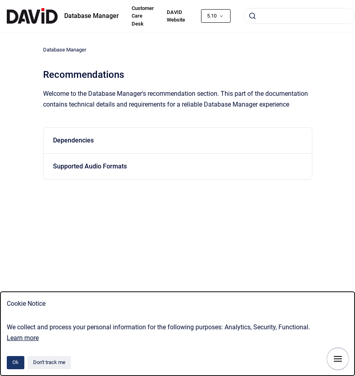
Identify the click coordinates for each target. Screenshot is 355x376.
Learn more (23, 338)
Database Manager (91, 16)
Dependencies (73, 140)
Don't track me (49, 362)
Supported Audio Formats (90, 166)
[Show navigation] (338, 359)
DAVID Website (176, 16)
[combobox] (299, 16)
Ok (15, 362)
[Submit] (252, 16)
